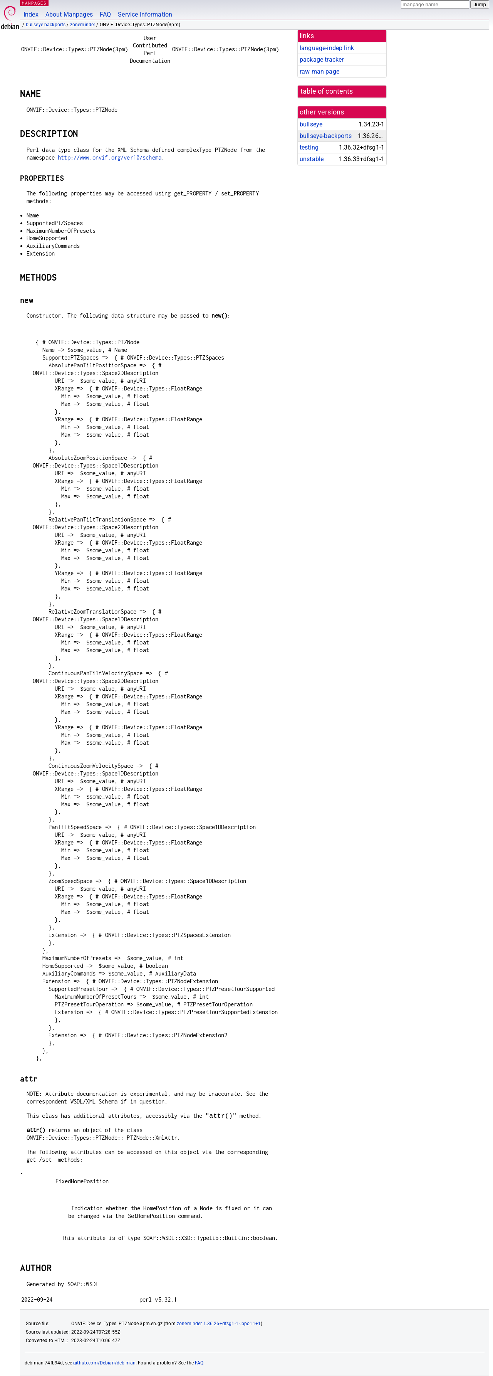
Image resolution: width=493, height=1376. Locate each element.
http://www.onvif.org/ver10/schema (109, 157)
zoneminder (83, 24)
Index (31, 14)
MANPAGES (34, 2)
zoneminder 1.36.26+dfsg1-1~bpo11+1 (219, 1323)
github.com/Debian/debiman (104, 1363)
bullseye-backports (46, 24)
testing (309, 147)
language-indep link (327, 48)
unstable (312, 159)
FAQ (105, 14)
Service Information (145, 14)
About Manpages (69, 14)
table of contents (326, 91)
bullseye (311, 124)
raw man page (319, 71)
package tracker (322, 59)
